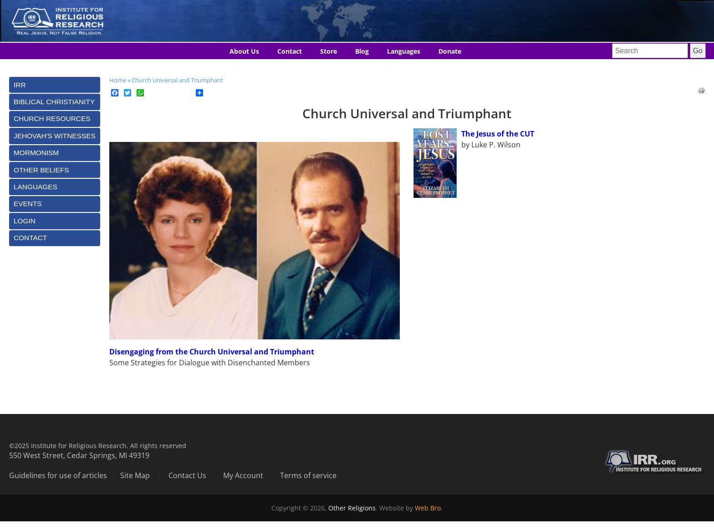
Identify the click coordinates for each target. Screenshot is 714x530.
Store (328, 51)
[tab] (54, 85)
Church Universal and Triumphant (177, 80)
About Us (244, 51)
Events (28, 203)
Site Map (135, 475)
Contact (289, 51)
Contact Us (187, 475)
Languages (403, 51)
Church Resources (52, 118)
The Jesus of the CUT (497, 134)
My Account (243, 475)
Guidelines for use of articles (58, 475)
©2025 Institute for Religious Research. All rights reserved (97, 445)
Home (117, 80)
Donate (450, 51)
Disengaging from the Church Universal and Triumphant (211, 352)
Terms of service (308, 475)
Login (25, 221)
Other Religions (352, 508)
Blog (362, 51)
